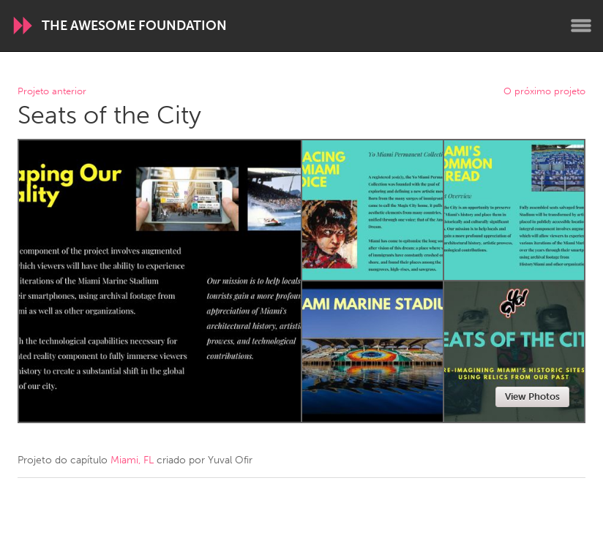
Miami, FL (132, 460)
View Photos (532, 396)
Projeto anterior (52, 91)
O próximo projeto (544, 91)
